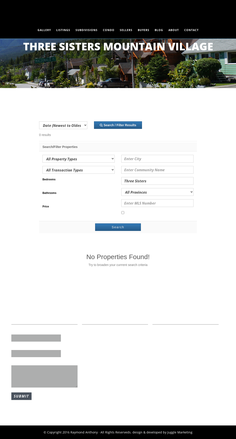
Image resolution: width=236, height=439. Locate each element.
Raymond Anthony (118, 12)
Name (15, 331)
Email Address (22, 347)
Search (118, 227)
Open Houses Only (137, 213)
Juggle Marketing (179, 432)
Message (18, 362)
